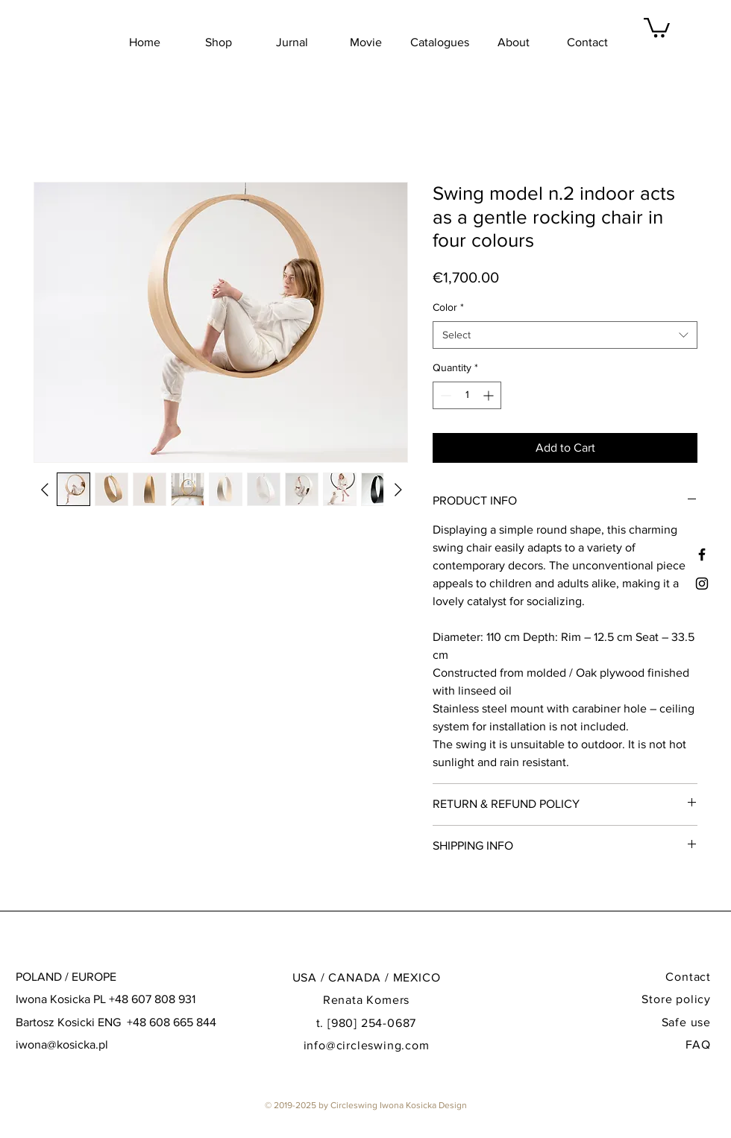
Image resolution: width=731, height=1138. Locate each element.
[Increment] (489, 395)
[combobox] (565, 335)
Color (448, 307)
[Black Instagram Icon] (702, 583)
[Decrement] (444, 395)
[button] (657, 26)
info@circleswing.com (367, 1045)
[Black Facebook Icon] (702, 554)
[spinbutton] (467, 395)
